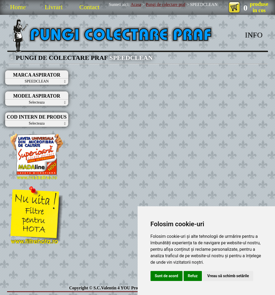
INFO (253, 35)
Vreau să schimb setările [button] (228, 276)
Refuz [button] (193, 276)
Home (18, 7)
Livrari (54, 7)
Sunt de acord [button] (166, 276)
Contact (89, 7)
